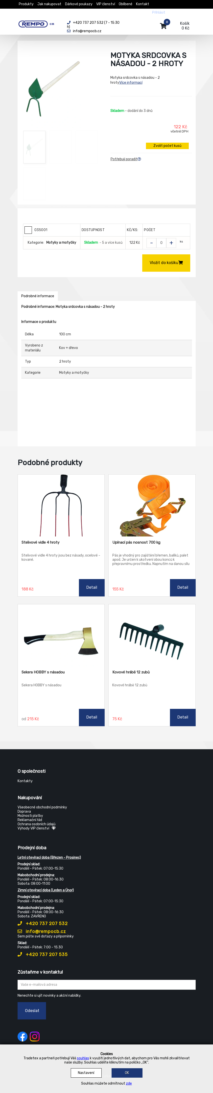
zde (129, 1083)
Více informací (130, 82)
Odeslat (32, 1010)
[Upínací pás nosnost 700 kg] (152, 505)
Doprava (24, 811)
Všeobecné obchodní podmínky (42, 807)
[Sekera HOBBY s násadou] (61, 635)
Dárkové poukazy (79, 4)
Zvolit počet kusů (167, 146)
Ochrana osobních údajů (36, 824)
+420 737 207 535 (43, 954)
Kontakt (142, 4)
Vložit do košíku (166, 262)
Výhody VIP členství (37, 828)
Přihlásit (158, 12)
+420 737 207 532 (43, 923)
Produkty (26, 4)
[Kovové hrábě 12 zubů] (152, 635)
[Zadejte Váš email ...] (107, 985)
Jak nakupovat (49, 4)
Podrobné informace (37, 296)
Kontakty (25, 781)
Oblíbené (125, 4)
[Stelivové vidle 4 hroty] (61, 505)
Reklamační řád (30, 820)
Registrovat (178, 12)
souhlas (83, 1058)
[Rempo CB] (38, 23)
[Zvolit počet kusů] (161, 243)
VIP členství (105, 4)
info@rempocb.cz (42, 931)
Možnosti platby (30, 816)
